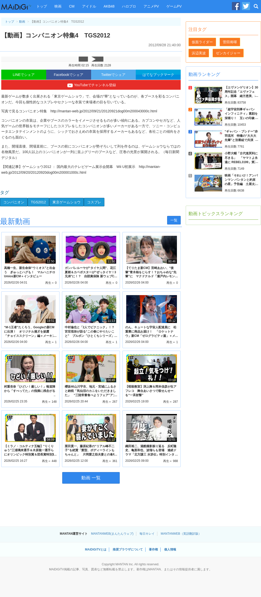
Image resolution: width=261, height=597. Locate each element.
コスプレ (94, 202)
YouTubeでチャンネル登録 (91, 85)
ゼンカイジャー (228, 53)
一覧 (173, 220)
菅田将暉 (230, 42)
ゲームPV (174, 6)
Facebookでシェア (68, 75)
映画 (57, 6)
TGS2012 (38, 202)
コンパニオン (13, 202)
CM (72, 6)
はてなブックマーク (158, 75)
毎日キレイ (147, 533)
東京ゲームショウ (66, 202)
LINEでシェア (24, 75)
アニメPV (151, 6)
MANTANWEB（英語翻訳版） (181, 533)
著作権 (153, 549)
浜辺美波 (199, 53)
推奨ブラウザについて (128, 549)
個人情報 (170, 549)
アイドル (89, 6)
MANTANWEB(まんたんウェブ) (112, 533)
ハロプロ (129, 6)
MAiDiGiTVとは (95, 549)
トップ (41, 6)
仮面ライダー (202, 42)
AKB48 (109, 6)
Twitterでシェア (113, 75)
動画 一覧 (91, 477)
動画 (22, 21)
